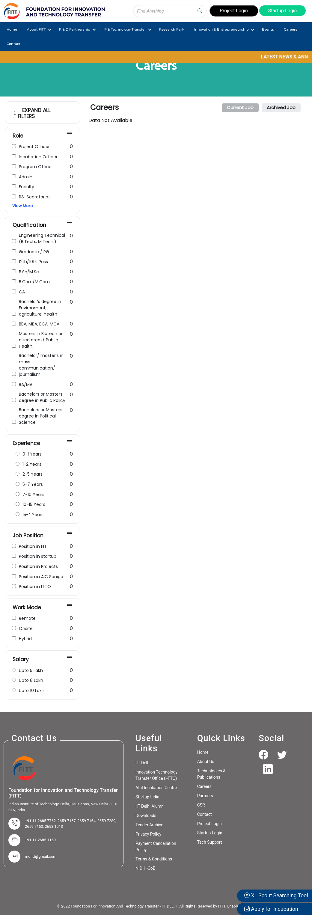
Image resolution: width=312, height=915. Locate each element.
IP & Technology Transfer (124, 29)
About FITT (36, 29)
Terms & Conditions (153, 859)
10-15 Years (33, 504)
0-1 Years (32, 454)
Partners (205, 795)
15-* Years (32, 515)
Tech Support (209, 842)
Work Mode (27, 607)
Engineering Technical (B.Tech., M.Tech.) (42, 238)
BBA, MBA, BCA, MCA (39, 324)
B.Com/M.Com (34, 282)
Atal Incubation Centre (156, 787)
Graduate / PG (34, 252)
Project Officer (34, 147)
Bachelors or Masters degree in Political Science (40, 416)
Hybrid (25, 639)
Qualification (29, 225)
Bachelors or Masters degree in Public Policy (42, 397)
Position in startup (37, 556)
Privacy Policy (148, 834)
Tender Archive (149, 824)
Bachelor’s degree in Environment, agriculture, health (40, 308)
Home (12, 29)
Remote (27, 618)
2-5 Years (32, 474)
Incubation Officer (38, 157)
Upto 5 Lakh (31, 670)
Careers (290, 29)
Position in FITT (34, 546)
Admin (25, 177)
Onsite (26, 628)
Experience (26, 443)
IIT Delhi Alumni (150, 806)
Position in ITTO (35, 587)
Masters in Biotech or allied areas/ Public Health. (41, 340)
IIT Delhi (142, 762)
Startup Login (282, 10)
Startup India (147, 797)
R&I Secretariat (34, 197)
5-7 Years (32, 484)
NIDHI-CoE (145, 868)
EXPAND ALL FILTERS (31, 113)
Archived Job (281, 107)
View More (22, 206)
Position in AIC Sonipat (42, 577)
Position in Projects (38, 566)
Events (268, 29)
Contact (13, 44)
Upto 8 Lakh (31, 680)
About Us (205, 761)
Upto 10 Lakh (31, 691)
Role (18, 135)
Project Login (234, 10)
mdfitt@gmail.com (41, 856)
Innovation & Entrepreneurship (221, 29)
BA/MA (25, 385)
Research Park (171, 29)
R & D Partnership (74, 29)
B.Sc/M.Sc (29, 272)
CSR (201, 805)
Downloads (145, 815)
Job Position (28, 535)
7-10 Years (33, 495)
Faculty (26, 187)
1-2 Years (31, 464)
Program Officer (36, 167)
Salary (21, 659)
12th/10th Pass (33, 262)
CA (22, 292)
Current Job (240, 107)
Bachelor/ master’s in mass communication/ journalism (41, 364)
